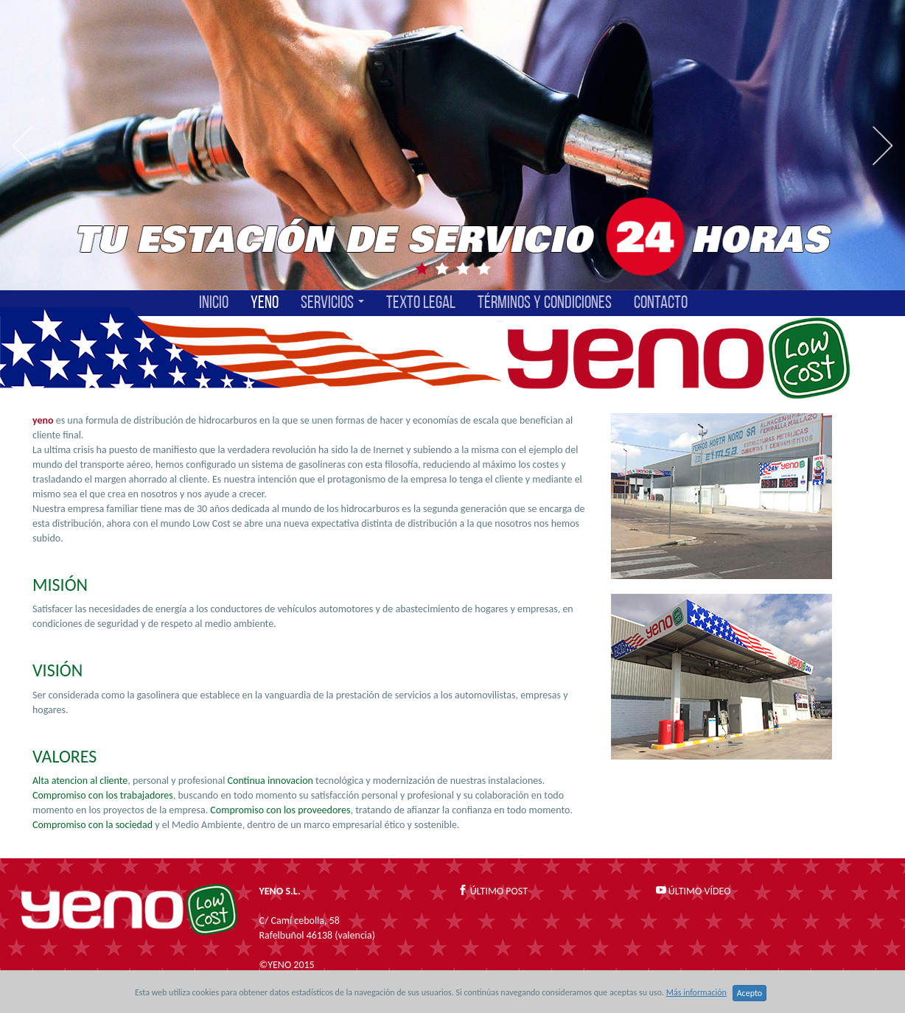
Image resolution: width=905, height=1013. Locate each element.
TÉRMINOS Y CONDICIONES (545, 303)
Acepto (749, 993)
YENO (265, 303)
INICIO (213, 303)
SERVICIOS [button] (332, 303)
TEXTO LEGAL (420, 303)
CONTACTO (661, 303)
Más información (696, 992)
